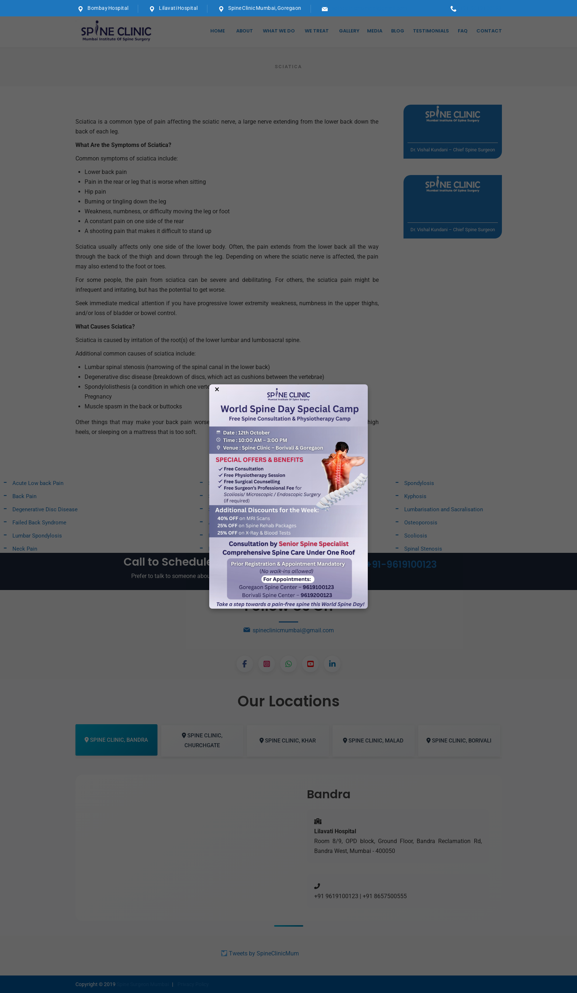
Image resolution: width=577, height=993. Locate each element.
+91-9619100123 (481, 8)
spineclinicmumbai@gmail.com (369, 8)
